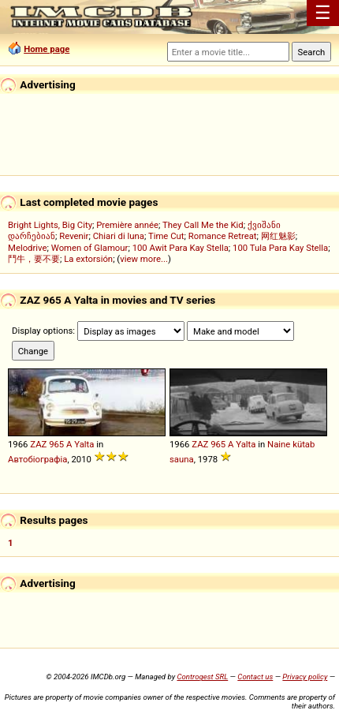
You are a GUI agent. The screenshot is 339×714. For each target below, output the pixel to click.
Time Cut (166, 235)
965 (56, 444)
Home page (46, 48)
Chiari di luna (118, 235)
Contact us (255, 676)
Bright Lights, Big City (50, 224)
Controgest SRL (202, 676)
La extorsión (88, 258)
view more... (144, 258)
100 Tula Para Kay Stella (280, 247)
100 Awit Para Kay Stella (180, 247)
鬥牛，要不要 (34, 258)
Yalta (84, 444)
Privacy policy (304, 676)
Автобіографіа (37, 459)
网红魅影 (278, 235)
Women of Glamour (90, 247)
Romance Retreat (222, 235)
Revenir (73, 235)
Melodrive (27, 247)
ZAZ (38, 444)
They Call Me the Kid (203, 224)
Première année (127, 224)
